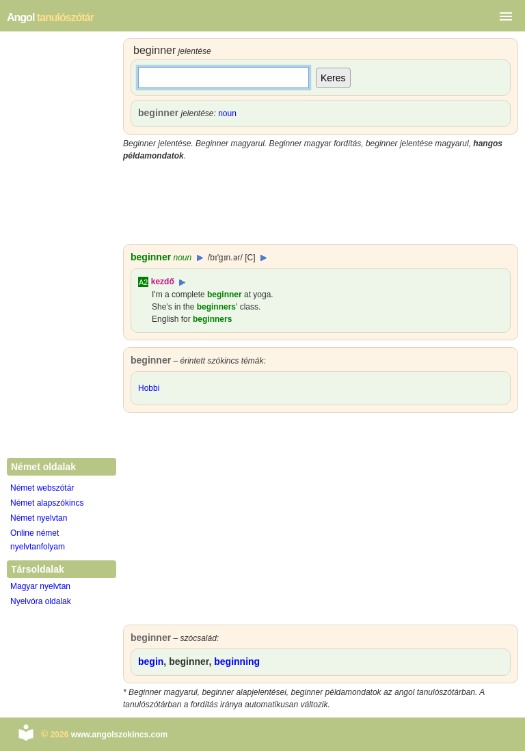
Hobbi (148, 388)
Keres (333, 77)
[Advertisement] (320, 203)
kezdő (162, 281)
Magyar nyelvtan (40, 586)
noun (227, 113)
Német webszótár (42, 488)
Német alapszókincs (46, 503)
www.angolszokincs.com (119, 734)
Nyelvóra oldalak (40, 601)
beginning (237, 661)
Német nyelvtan (38, 518)
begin (150, 661)
